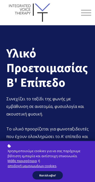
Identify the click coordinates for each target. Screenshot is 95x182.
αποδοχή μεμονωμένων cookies (32, 166)
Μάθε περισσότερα (22, 160)
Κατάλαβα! (47, 175)
